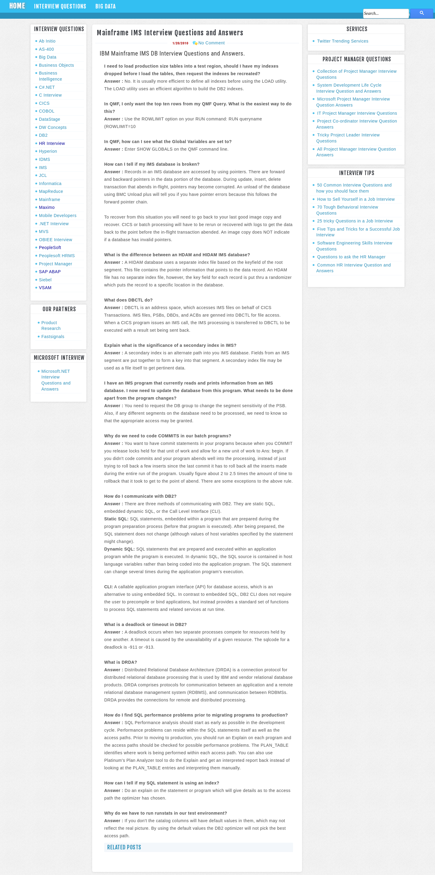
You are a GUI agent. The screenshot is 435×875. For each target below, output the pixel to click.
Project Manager (55, 263)
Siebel (45, 279)
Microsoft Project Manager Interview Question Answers (353, 102)
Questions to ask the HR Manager (351, 256)
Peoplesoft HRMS (57, 255)
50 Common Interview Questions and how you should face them (354, 188)
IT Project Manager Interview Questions (357, 113)
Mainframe (49, 199)
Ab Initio (47, 41)
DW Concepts (53, 127)
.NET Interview (54, 223)
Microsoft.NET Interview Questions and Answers (56, 380)
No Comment (211, 42)
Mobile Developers (57, 215)
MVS (44, 231)
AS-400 (46, 49)
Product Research (51, 325)
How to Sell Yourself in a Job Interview (356, 199)
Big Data (105, 6)
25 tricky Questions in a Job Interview (355, 221)
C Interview (50, 95)
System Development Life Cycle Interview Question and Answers (349, 88)
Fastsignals (52, 336)
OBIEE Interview (55, 239)
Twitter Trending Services (343, 41)
